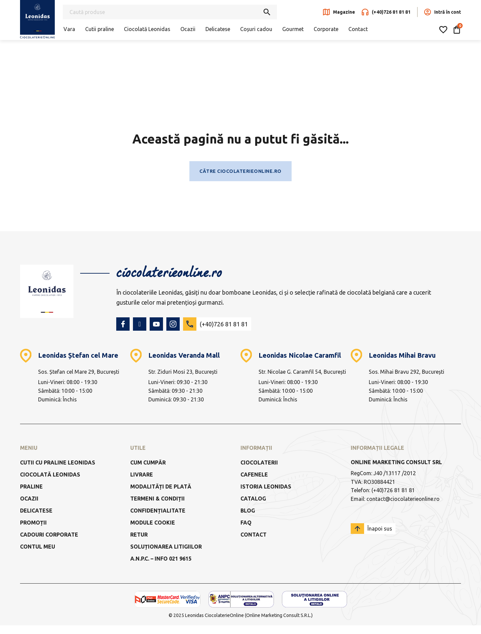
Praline (31, 487)
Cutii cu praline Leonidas (57, 462)
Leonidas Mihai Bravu (402, 355)
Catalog (253, 499)
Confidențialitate (157, 511)
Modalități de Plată (160, 487)
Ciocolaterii (259, 462)
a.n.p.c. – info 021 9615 (160, 559)
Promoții (33, 523)
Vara (69, 29)
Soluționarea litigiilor (166, 547)
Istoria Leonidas (265, 487)
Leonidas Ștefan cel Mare (78, 355)
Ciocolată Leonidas (147, 29)
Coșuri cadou (256, 29)
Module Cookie (152, 523)
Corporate (326, 29)
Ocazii (187, 29)
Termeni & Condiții (157, 499)
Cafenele (254, 474)
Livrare (141, 474)
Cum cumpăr (148, 462)
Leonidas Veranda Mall (184, 355)
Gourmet (293, 29)
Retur (139, 535)
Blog (247, 511)
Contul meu (37, 547)
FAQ (246, 523)
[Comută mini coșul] (457, 30)
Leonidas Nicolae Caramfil (300, 355)
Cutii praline (99, 29)
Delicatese (217, 29)
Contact (358, 29)
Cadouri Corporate (49, 535)
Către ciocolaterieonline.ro (240, 171)
